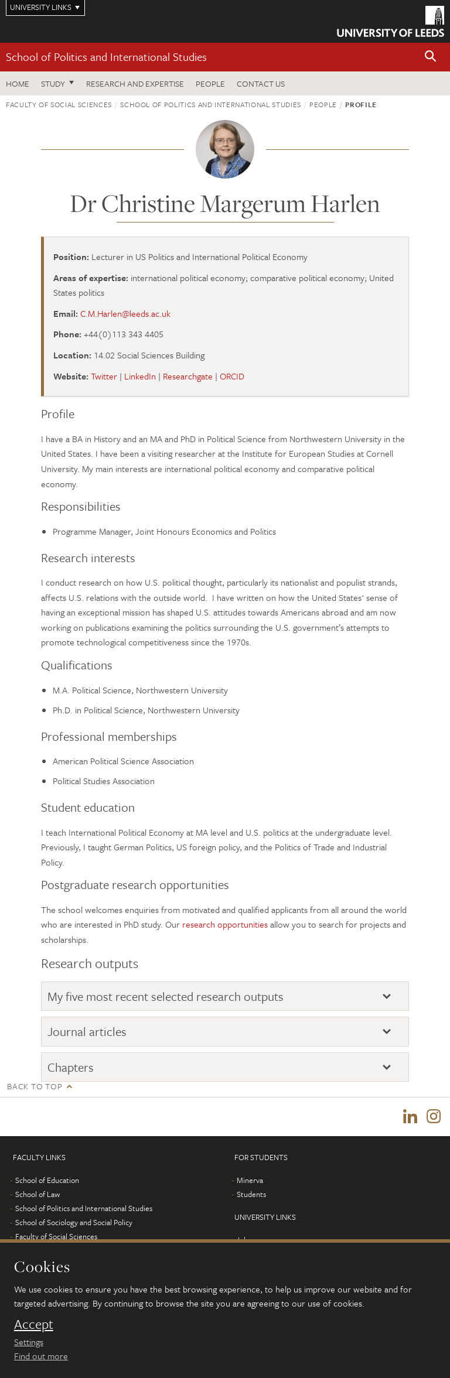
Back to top (34, 1086)
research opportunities (225, 924)
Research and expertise (135, 83)
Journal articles (87, 1031)
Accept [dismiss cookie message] (33, 1324)
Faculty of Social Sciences (59, 104)
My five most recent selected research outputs (165, 996)
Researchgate (188, 376)
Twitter (104, 376)
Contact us (261, 83)
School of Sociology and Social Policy (73, 1222)
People (210, 83)
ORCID (232, 376)
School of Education (47, 1180)
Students (251, 1194)
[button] (430, 57)
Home (17, 83)
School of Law (37, 1194)
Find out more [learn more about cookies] (41, 1355)
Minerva (250, 1180)
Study (53, 83)
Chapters (70, 1067)
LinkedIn (140, 376)
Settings (28, 1341)
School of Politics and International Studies (106, 56)
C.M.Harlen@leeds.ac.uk (125, 313)
